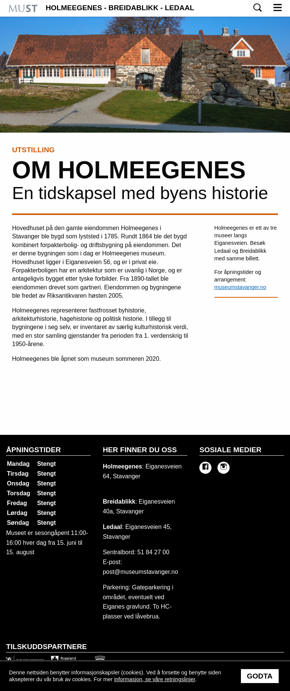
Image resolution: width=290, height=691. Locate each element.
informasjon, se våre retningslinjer (154, 679)
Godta (260, 676)
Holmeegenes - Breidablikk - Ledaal (120, 8)
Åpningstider (33, 450)
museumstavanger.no (240, 287)
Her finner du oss (140, 450)
